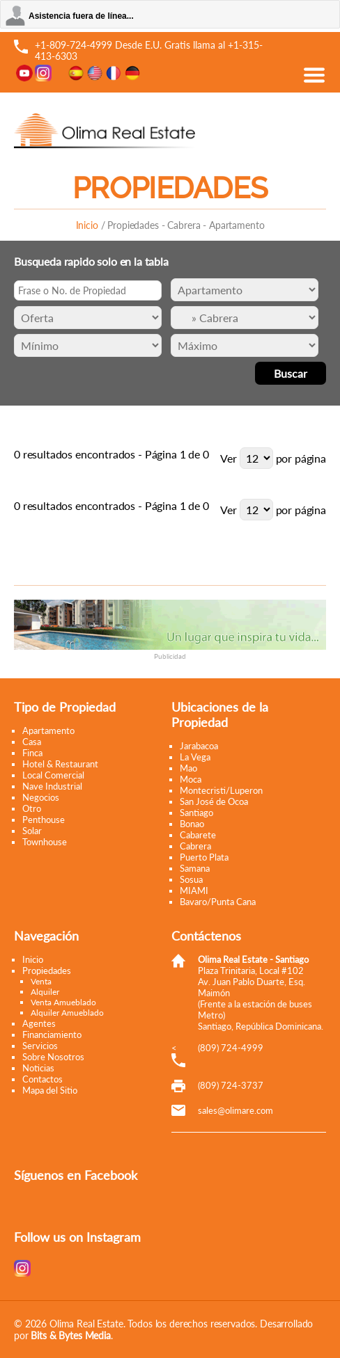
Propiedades (46, 970)
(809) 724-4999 (230, 1047)
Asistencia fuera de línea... (81, 16)
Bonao (192, 823)
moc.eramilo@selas (235, 1110)
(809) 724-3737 (230, 1085)
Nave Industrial (52, 786)
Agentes (39, 1023)
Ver (228, 458)
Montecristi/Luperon (221, 790)
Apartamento (48, 730)
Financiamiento (52, 1034)
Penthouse (43, 819)
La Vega (195, 756)
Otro (31, 808)
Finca (32, 752)
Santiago (196, 812)
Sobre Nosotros (53, 1056)
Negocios (40, 797)
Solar (32, 830)
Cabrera (195, 846)
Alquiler (45, 991)
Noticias (38, 1067)
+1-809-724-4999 (73, 45)
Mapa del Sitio (49, 1090)
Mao (188, 768)
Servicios (40, 1045)
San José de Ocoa (214, 801)
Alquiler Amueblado (67, 1012)
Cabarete (198, 834)
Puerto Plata (204, 857)
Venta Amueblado (63, 1002)
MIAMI (194, 890)
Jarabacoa (199, 745)
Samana (195, 868)
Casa (31, 741)
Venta (41, 981)
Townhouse (44, 841)
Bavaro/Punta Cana (218, 901)
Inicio (87, 225)
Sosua (191, 879)
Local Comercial (53, 775)
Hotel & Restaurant (60, 763)
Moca (190, 779)
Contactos (42, 1079)
